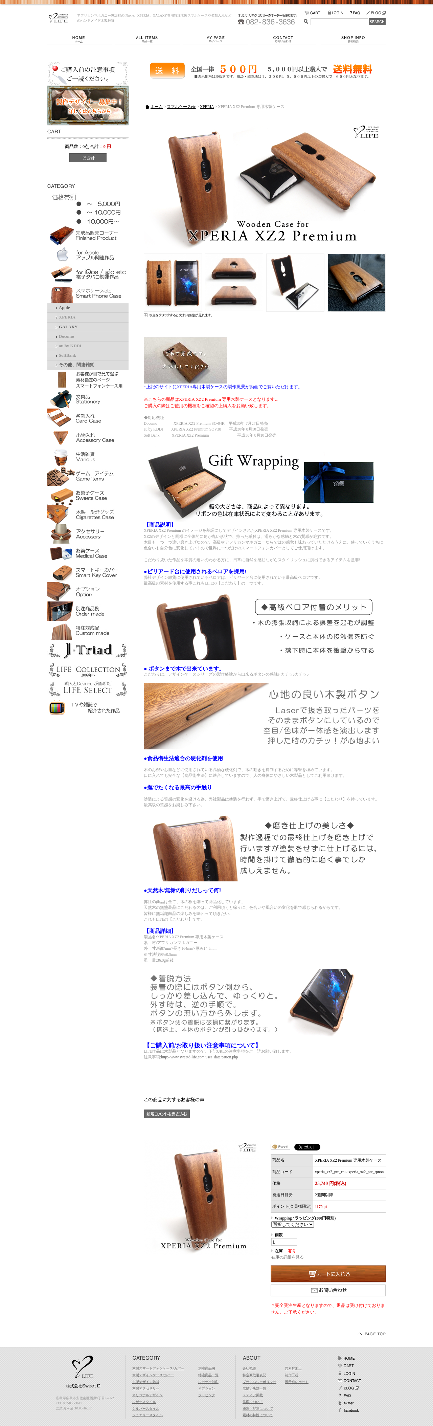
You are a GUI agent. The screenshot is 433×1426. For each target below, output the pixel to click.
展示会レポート (297, 1382)
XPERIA (67, 317)
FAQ (358, 13)
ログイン (346, 1373)
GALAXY (68, 327)
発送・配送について (258, 1408)
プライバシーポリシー (259, 1382)
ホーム (81, 39)
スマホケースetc (181, 107)
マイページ (217, 39)
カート (346, 1366)
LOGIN (339, 13)
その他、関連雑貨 (76, 365)
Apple (64, 307)
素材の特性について (258, 1415)
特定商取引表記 (254, 1375)
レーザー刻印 (208, 1382)
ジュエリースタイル (147, 1415)
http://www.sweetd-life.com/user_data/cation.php (199, 1057)
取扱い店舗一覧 (254, 1388)
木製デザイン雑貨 (145, 1382)
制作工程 (291, 1375)
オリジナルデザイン (147, 1395)
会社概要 (353, 39)
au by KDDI (70, 346)
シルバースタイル (145, 1408)
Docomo (66, 336)
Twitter (346, 1403)
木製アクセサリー (145, 1388)
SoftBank (67, 355)
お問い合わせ (286, 39)
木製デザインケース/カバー (153, 1375)
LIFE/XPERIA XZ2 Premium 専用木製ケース (58, 18)
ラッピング (206, 1395)
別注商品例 (206, 1368)
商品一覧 (149, 39)
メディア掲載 (253, 1395)
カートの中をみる (316, 13)
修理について (253, 1402)
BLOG (376, 13)
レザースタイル (144, 1402)
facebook (348, 1410)
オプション (206, 1388)
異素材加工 (293, 1368)
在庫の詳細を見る (287, 1257)
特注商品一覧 (208, 1375)
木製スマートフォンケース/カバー (158, 1368)
